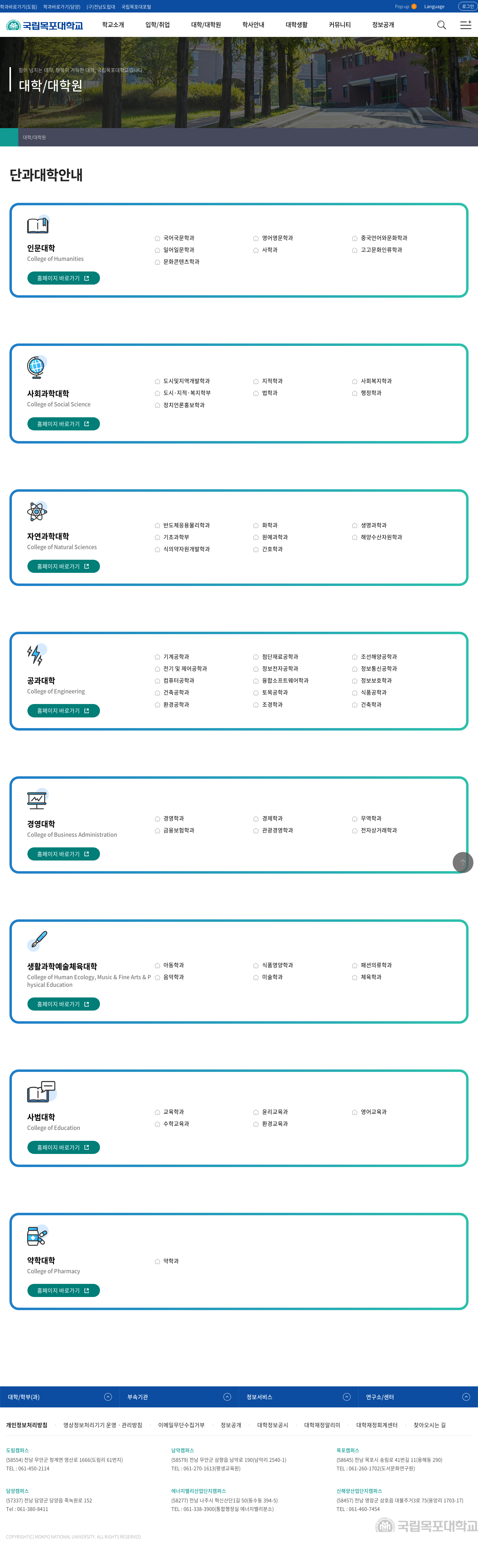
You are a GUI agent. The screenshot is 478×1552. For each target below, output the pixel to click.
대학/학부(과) (24, 1397)
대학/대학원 (206, 24)
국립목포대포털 (136, 6)
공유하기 (469, 137)
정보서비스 (260, 1397)
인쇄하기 (432, 137)
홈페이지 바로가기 (58, 278)
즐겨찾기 (450, 137)
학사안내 (253, 24)
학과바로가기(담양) (61, 6)
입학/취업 (157, 24)
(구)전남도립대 (101, 6)
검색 (441, 25)
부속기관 (137, 1397)
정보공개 (383, 24)
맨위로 (462, 863)
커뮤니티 (340, 24)
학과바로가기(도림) (18, 6)
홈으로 (9, 137)
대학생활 (297, 24)
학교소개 (113, 24)
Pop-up (406, 6)
